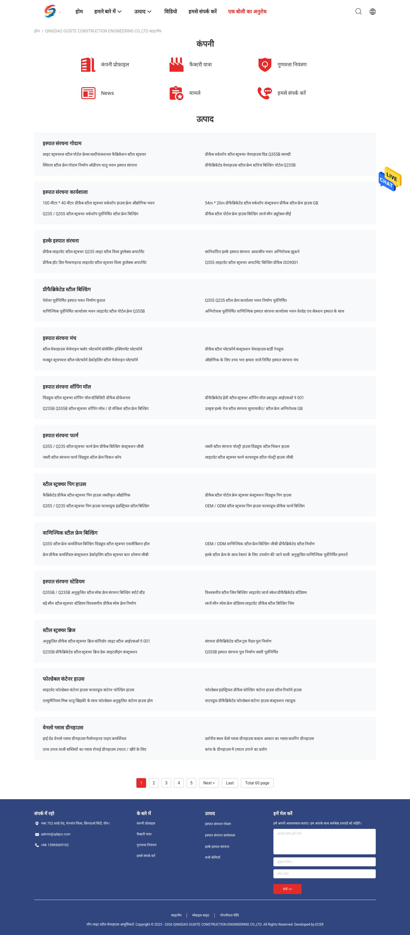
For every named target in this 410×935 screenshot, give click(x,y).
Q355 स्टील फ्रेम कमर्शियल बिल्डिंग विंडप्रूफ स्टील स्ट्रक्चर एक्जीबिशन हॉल (96, 544)
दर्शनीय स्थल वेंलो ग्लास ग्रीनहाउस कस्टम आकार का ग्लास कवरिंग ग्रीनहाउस (259, 738)
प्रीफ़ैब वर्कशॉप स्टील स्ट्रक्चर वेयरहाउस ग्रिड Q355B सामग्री (248, 154)
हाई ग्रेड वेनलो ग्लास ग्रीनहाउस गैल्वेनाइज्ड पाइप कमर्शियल (84, 738)
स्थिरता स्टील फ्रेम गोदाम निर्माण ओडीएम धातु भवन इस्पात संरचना (90, 165)
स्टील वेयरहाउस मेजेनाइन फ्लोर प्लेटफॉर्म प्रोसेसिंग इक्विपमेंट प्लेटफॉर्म (92, 349)
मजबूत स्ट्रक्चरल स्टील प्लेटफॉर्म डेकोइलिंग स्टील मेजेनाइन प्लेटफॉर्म (90, 360)
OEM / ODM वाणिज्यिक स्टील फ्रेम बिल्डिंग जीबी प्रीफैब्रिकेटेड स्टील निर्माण (260, 544)
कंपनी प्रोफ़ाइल (146, 823)
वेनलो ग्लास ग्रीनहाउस (63, 728)
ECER (319, 924)
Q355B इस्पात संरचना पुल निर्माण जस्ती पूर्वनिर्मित (241, 652)
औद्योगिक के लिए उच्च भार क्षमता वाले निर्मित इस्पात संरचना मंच (251, 360)
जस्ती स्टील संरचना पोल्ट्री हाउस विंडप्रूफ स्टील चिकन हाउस (247, 446)
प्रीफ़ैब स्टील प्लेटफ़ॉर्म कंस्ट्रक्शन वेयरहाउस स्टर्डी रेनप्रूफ (244, 349)
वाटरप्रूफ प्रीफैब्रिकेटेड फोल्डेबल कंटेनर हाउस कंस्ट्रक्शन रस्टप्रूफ (250, 700)
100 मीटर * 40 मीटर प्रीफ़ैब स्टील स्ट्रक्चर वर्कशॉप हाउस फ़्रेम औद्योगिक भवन (99, 203)
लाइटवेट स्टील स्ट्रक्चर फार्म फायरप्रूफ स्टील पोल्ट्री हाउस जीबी (249, 457)
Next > (209, 783)
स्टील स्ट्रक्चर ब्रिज (59, 630)
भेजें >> (287, 889)
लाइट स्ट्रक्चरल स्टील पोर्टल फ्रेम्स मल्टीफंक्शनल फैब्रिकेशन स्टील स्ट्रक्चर (94, 154)
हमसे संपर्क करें (146, 856)
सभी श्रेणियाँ (212, 858)
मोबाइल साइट (200, 915)
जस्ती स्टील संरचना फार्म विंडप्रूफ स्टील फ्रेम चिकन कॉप (82, 457)
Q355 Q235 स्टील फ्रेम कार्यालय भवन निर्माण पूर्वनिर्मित (246, 300)
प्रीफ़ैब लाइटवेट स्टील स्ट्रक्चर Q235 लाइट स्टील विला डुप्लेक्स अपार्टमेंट (94, 251)
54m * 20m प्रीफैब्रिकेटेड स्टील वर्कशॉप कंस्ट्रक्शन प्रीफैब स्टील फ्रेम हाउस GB (261, 203)
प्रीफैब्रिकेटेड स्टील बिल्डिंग (67, 289)
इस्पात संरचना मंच (59, 338)
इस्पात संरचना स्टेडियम (64, 582)
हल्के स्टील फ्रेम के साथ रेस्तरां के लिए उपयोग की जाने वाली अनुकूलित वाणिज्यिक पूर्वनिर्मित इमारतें (276, 554)
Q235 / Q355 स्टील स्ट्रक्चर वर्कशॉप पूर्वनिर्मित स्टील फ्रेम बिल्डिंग (90, 214)
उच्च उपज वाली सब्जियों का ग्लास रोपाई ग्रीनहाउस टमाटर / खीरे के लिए (94, 749)
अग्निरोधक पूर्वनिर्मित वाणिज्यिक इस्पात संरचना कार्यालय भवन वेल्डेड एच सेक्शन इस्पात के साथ (274, 311)
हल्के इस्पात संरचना (61, 241)
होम (37, 31)
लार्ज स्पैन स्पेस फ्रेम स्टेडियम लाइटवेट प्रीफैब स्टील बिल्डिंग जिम (249, 603)
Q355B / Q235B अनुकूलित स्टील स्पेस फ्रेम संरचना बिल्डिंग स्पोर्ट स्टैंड (94, 592)
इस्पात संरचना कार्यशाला (65, 192)
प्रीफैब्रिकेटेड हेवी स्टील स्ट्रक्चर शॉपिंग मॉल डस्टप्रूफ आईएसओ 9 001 (254, 397)
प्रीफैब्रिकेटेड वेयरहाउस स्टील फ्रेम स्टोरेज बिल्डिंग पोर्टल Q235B (250, 165)
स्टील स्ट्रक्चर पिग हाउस (64, 484)
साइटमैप (176, 915)
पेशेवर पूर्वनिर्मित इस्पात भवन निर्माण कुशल (74, 300)
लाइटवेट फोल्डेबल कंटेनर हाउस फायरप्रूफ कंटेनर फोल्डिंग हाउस (88, 690)
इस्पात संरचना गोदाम (62, 143)
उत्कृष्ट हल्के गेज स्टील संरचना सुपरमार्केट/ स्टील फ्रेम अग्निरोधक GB (254, 408)
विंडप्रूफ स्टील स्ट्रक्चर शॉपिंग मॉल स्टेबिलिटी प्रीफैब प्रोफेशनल (86, 397)
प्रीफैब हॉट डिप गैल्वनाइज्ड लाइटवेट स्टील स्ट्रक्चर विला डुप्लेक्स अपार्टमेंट (95, 262)
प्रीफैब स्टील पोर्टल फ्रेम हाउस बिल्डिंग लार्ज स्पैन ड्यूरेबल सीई (248, 214)
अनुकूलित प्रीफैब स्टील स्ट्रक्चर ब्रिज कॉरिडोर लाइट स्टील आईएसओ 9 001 (96, 641)
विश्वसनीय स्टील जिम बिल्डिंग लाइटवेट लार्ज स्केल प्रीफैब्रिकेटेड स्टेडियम (256, 592)
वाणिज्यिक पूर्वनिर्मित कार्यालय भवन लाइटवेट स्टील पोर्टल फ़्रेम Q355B (94, 311)
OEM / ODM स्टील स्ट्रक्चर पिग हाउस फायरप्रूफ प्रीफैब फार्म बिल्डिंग (255, 506)
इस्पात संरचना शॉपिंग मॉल (67, 387)
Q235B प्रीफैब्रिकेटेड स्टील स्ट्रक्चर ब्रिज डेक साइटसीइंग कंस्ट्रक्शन (90, 652)
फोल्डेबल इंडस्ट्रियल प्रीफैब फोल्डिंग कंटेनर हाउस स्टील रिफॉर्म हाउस (253, 690)
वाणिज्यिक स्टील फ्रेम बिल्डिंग (70, 533)
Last (230, 783)
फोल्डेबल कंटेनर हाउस (63, 679)
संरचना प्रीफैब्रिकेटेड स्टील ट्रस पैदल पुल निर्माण (238, 641)
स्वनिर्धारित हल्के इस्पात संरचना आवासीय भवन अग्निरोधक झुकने (252, 251)
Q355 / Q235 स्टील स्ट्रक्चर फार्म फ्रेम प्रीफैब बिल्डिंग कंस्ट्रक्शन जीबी (93, 446)
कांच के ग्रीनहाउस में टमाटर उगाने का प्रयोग (236, 749)
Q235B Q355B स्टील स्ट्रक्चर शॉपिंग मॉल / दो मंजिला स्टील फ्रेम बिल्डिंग (96, 408)
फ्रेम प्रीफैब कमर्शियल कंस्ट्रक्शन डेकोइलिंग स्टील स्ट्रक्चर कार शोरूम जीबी (96, 554)
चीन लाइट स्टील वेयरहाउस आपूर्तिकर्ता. (111, 924)
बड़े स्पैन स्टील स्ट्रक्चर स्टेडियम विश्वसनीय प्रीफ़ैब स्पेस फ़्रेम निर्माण (89, 603)
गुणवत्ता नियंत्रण (147, 845)
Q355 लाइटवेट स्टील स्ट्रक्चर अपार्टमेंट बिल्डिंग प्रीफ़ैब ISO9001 (251, 262)
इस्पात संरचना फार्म (60, 435)
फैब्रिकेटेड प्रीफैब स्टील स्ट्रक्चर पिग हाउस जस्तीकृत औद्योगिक (86, 495)
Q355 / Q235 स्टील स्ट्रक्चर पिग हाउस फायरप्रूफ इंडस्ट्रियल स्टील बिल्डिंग (96, 506)
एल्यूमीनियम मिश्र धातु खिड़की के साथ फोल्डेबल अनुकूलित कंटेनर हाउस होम (98, 700)
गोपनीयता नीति (229, 915)
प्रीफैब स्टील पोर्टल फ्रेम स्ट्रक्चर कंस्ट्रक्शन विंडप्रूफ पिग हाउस (248, 495)
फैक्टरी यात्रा (144, 834)
